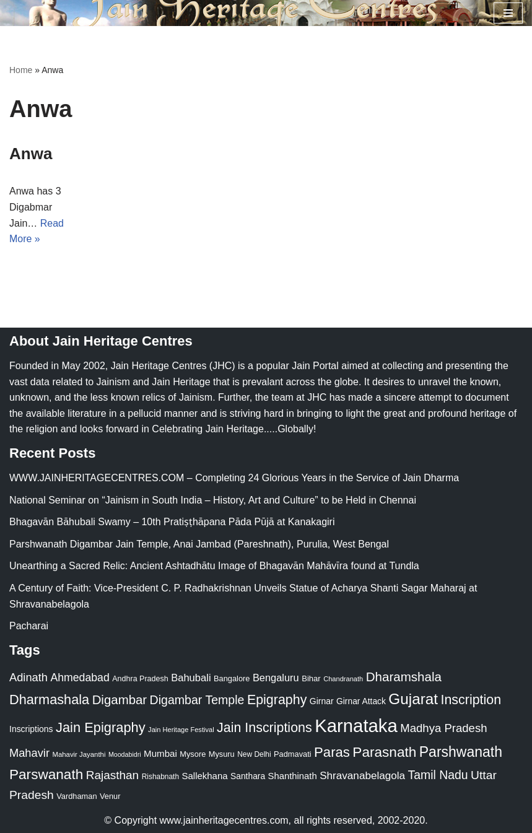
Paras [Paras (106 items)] (332, 752)
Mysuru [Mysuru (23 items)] (222, 754)
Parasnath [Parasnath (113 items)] (384, 752)
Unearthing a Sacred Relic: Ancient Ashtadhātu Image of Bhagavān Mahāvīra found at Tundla (214, 565)
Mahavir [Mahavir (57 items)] (29, 752)
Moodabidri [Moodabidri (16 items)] (124, 754)
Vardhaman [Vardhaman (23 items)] (76, 796)
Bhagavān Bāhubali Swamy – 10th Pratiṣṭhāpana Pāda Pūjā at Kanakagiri (171, 522)
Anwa (30, 153)
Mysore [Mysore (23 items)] (193, 754)
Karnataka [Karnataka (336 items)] (356, 725)
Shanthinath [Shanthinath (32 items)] (292, 776)
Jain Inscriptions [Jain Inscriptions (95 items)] (264, 727)
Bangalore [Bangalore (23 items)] (232, 678)
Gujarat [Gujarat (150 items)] (413, 699)
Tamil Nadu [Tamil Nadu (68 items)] (438, 775)
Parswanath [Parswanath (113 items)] (46, 774)
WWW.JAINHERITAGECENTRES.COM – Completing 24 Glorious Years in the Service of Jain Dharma (234, 478)
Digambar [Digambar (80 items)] (119, 700)
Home (20, 70)
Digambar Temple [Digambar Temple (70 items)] (197, 700)
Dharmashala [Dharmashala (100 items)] (49, 699)
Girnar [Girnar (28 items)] (322, 701)
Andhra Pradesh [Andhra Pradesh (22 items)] (140, 678)
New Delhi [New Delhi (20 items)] (254, 754)
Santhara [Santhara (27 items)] (247, 776)
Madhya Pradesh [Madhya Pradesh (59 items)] (443, 728)
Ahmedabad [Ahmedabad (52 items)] (79, 677)
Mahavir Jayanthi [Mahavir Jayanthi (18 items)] (78, 754)
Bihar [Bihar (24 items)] (311, 678)
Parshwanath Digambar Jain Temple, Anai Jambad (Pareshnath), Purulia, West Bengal (199, 544)
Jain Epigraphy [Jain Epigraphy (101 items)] (101, 727)
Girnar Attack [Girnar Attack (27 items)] (361, 701)
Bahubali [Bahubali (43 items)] (191, 678)
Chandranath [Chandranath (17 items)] (343, 679)
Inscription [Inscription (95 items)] (470, 699)
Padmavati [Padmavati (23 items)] (293, 754)
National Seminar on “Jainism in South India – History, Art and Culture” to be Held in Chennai (212, 500)
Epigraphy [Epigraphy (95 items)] (277, 699)
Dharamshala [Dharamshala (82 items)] (404, 676)
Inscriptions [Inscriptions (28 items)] (31, 729)
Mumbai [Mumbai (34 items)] (160, 753)
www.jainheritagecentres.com (224, 820)
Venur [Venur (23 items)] (110, 796)
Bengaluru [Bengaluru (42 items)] (276, 677)
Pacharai (28, 626)
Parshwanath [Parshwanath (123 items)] (460, 752)
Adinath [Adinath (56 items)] (28, 677)
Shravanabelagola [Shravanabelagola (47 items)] (362, 776)
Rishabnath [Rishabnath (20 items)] (160, 776)
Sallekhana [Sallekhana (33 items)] (205, 775)
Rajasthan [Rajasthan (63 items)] (112, 775)
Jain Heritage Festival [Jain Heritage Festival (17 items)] (181, 729)
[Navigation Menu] (508, 13)
